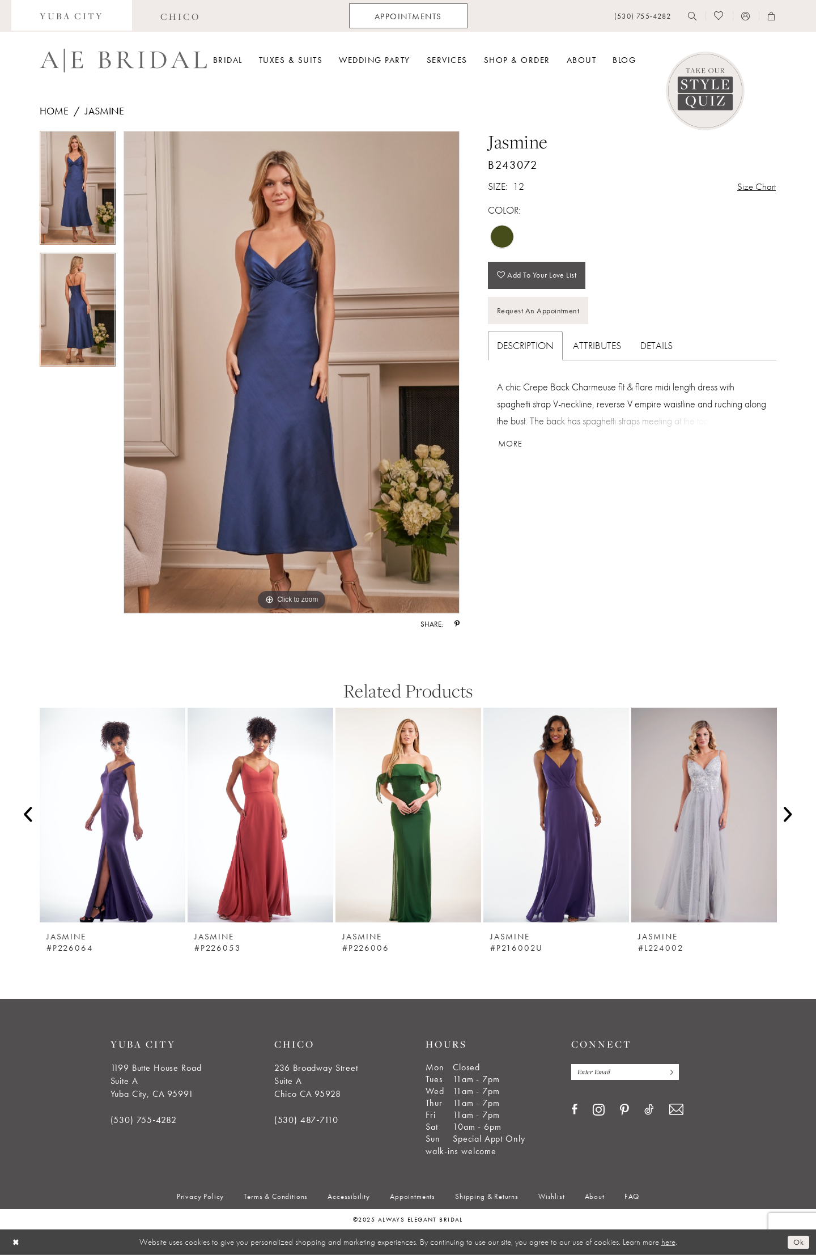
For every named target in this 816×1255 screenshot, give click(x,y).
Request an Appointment (541, 313)
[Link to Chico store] (180, 16)
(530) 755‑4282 (143, 1120)
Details (656, 348)
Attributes (597, 348)
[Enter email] (627, 1072)
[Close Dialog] (16, 1242)
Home (54, 110)
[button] (746, 16)
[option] (78, 192)
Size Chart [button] (756, 186)
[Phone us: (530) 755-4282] (642, 16)
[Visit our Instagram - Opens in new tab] (599, 1110)
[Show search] (692, 16)
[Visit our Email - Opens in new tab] (676, 1110)
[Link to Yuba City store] (71, 16)
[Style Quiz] (705, 91)
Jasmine (104, 110)
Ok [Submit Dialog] (798, 1242)
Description (525, 348)
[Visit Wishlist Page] (719, 16)
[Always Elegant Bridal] (123, 61)
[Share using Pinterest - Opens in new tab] (457, 624)
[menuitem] (71, 16)
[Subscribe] (674, 1072)
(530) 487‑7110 (306, 1120)
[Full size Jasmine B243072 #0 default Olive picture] (291, 372)
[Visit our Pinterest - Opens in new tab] (624, 1110)
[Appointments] (408, 15)
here (668, 1242)
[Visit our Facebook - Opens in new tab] (574, 1110)
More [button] (511, 448)
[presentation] (112, 815)
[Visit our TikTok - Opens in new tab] (649, 1110)
